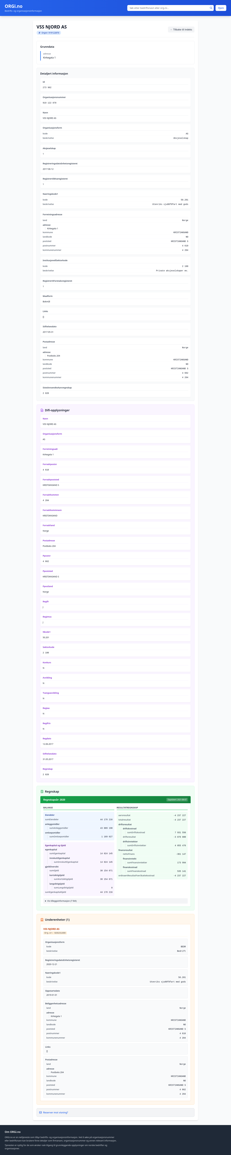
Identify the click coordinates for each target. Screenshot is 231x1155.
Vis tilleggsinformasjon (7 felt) (62, 900)
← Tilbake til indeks (181, 29)
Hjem (221, 8)
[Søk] (211, 7)
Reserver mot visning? (53, 1112)
